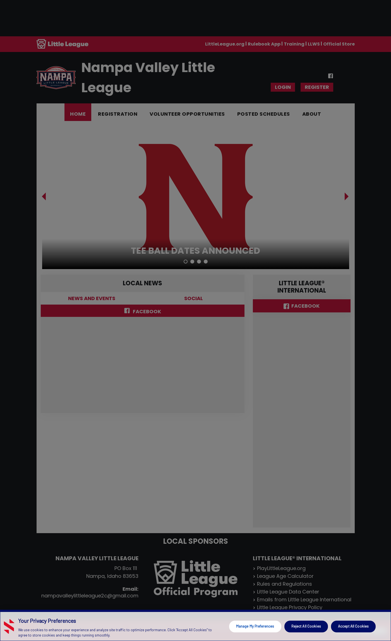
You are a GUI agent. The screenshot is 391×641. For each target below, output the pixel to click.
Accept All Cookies (353, 626)
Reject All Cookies (306, 626)
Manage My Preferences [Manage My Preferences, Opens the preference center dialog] (255, 626)
